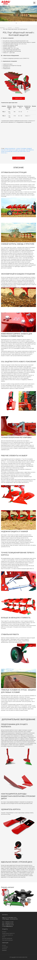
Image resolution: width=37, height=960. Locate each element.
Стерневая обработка (7, 935)
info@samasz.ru (9, 926)
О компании (5, 947)
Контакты (4, 948)
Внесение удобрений (7, 938)
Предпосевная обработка (8, 933)
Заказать (18, 158)
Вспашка (17, 27)
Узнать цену (18, 98)
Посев (3, 936)
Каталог (10, 27)
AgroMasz (2, 27)
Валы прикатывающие (7, 940)
